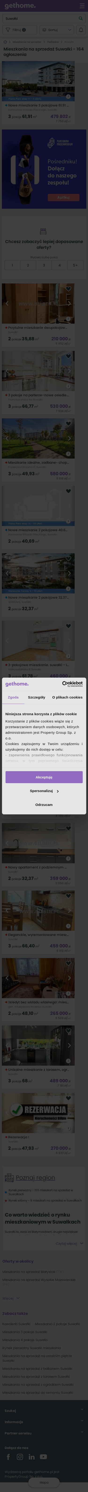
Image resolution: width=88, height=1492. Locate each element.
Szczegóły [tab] (36, 697)
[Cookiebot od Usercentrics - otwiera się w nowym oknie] (63, 684)
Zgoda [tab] (13, 697)
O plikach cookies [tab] (67, 697)
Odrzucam (44, 805)
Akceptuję (44, 777)
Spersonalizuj (44, 791)
